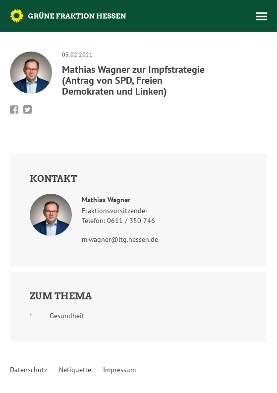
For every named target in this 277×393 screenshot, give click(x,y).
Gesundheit (67, 315)
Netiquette (75, 369)
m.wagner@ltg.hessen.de (120, 239)
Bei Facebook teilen (14, 109)
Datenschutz (28, 369)
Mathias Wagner (106, 199)
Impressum (119, 369)
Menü (261, 16)
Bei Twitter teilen (27, 109)
